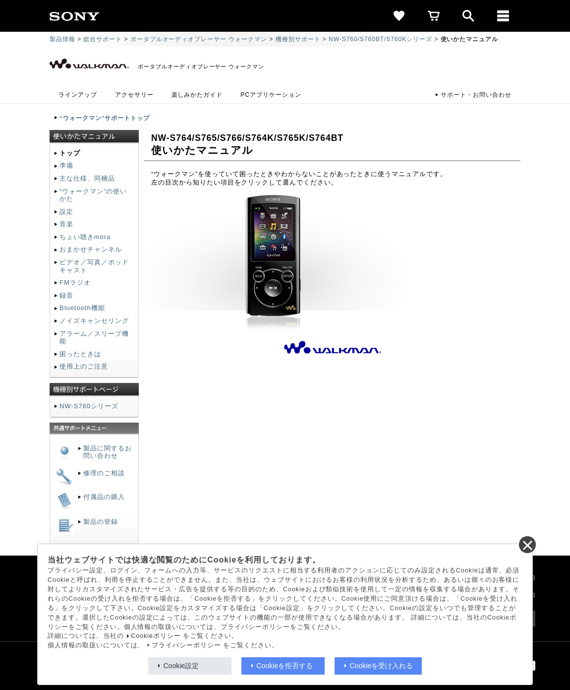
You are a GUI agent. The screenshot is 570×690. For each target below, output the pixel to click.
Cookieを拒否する (285, 666)
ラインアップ (77, 94)
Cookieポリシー (156, 635)
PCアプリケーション (270, 94)
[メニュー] (503, 16)
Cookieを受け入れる (381, 666)
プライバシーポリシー (186, 645)
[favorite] (399, 16)
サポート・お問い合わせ (476, 94)
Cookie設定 (181, 666)
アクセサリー (134, 94)
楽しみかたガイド (197, 94)
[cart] (433, 16)
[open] (468, 16)
